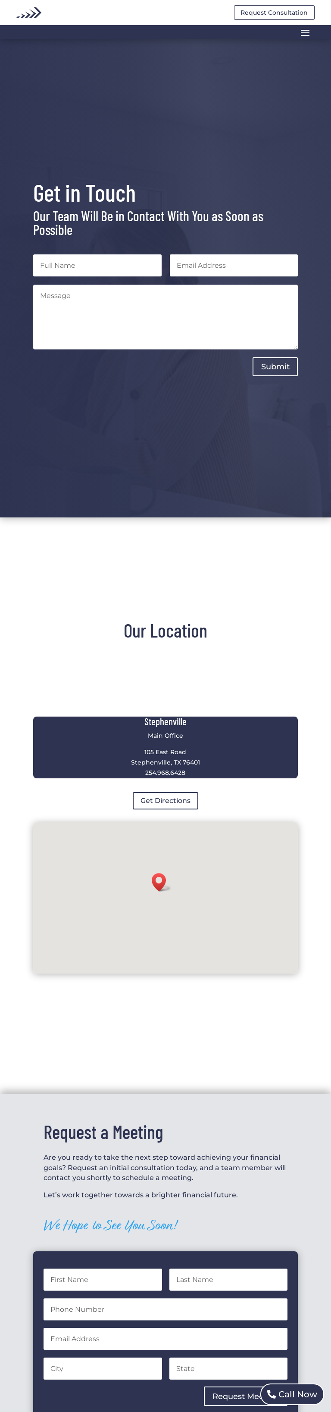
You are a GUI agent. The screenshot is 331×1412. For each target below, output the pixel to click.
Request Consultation (274, 12)
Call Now (297, 1394)
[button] (162, 882)
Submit (275, 366)
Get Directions (165, 800)
